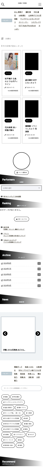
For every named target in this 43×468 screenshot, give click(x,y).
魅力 (20, 440)
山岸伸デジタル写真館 (12, 429)
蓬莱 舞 (28, 12)
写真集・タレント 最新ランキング (14, 229)
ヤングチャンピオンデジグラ (14, 402)
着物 (26, 429)
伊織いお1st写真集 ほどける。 (14, 350)
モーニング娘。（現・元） (13, 413)
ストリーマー (23, 22)
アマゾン (6, 234)
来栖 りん (31, 374)
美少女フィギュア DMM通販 (12, 196)
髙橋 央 (22, 377)
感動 (6, 397)
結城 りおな (29, 367)
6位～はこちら (21, 219)
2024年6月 (22, 274)
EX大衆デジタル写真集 (12, 418)
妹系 (26, 418)
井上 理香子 (18, 12)
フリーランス (9, 440)
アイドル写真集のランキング (12, 242)
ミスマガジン (19, 434)
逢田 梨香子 (8, 407)
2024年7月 (22, 269)
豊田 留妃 (29, 424)
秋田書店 (16, 397)
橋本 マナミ (22, 407)
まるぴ (32, 434)
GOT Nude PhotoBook (27, 25)
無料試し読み (9, 445)
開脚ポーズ (18, 367)
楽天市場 (6, 227)
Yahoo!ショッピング (10, 240)
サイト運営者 (21, 172)
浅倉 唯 (31, 377)
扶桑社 (7, 434)
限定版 (22, 374)
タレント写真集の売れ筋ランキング (14, 236)
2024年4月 (22, 285)
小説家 (30, 413)
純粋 (20, 445)
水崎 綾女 (22, 15)
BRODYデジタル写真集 (12, 424)
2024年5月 (22, 280)
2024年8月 (22, 263)
